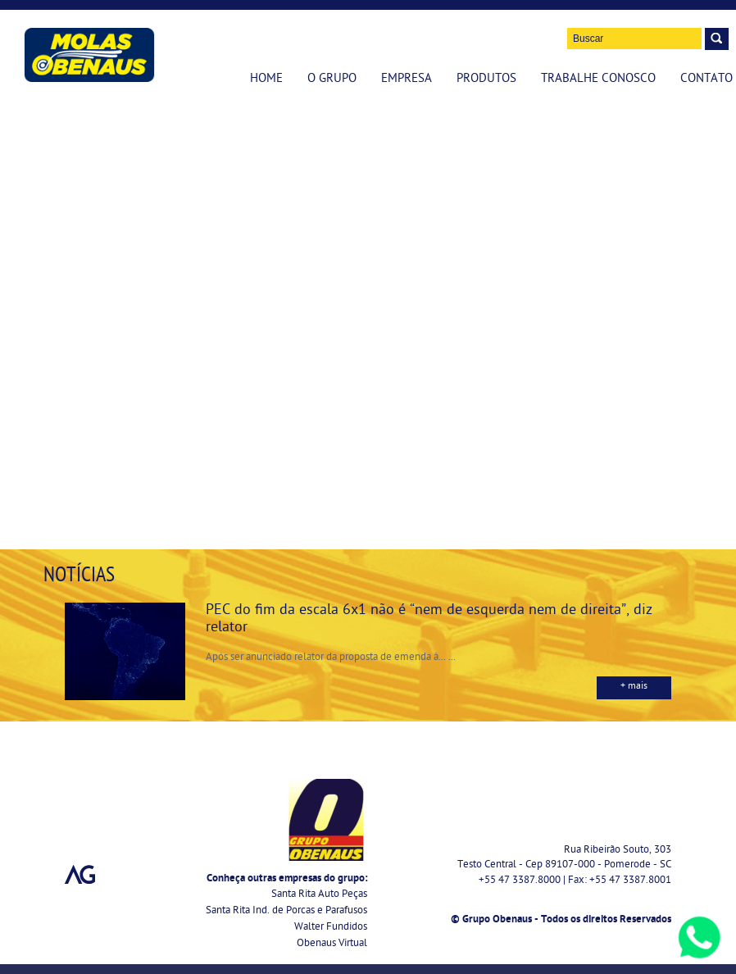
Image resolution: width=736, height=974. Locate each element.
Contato (706, 79)
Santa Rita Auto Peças (319, 895)
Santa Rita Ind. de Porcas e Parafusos (286, 911)
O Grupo (332, 79)
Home (266, 79)
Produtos (486, 79)
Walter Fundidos (330, 928)
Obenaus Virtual (332, 944)
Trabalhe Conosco (598, 79)
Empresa (406, 79)
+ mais (633, 687)
